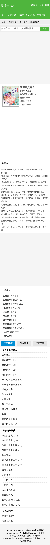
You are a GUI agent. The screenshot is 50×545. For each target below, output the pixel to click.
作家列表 (30, 15)
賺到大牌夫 (7, 470)
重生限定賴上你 (9, 424)
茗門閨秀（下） (9, 375)
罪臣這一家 (7, 485)
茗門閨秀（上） (9, 370)
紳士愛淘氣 (7, 495)
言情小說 (11, 15)
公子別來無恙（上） (11, 500)
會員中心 (41, 15)
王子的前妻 (7, 480)
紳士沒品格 (7, 404)
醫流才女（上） (9, 365)
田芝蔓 (22, 22)
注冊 (47, 5)
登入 (41, 5)
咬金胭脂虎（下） (10, 440)
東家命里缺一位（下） (12, 384)
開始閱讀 (8, 343)
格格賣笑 (6, 455)
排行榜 (21, 15)
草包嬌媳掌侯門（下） (12, 465)
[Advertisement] (25, 58)
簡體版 (34, 5)
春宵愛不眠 (7, 521)
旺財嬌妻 (6, 475)
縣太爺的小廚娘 (9, 409)
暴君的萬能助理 (9, 419)
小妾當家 (6, 399)
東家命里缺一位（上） (12, 379)
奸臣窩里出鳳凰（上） (12, 450)
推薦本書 (40, 343)
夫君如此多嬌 (8, 490)
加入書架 (24, 343)
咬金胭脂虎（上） (10, 435)
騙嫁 (4, 414)
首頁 (3, 15)
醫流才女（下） (9, 360)
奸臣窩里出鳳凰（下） (12, 445)
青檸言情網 (8, 5)
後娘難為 (6, 355)
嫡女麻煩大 (7, 394)
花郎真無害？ (34, 22)
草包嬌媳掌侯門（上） (12, 460)
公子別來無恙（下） (11, 504)
